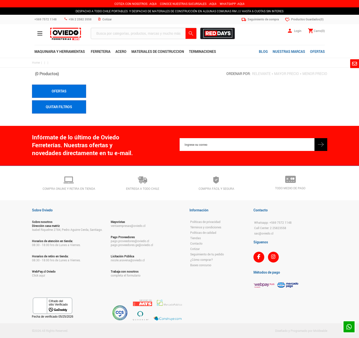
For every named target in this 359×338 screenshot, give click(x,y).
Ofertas (59, 91)
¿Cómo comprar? (201, 260)
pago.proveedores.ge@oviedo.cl (132, 245)
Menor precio (314, 73)
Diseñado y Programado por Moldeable (301, 331)
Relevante (261, 73)
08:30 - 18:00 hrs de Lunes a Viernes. (56, 245)
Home (36, 62)
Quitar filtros (59, 106)
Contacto (196, 243)
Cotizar (195, 249)
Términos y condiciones (205, 227)
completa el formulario (125, 275)
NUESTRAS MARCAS (289, 51)
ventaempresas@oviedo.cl (128, 226)
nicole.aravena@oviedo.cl (128, 260)
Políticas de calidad (203, 233)
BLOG (263, 51)
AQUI (212, 4)
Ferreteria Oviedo (65, 34)
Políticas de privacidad (205, 222)
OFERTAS (317, 51)
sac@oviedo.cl (263, 233)
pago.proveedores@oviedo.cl (130, 241)
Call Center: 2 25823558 (270, 228)
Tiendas (195, 238)
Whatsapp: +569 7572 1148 (273, 222)
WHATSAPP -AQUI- (232, 4)
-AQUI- (153, 4)
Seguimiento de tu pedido (207, 254)
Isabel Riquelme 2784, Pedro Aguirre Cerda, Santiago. (67, 230)
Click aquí (38, 275)
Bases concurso (200, 265)
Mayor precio (286, 73)
